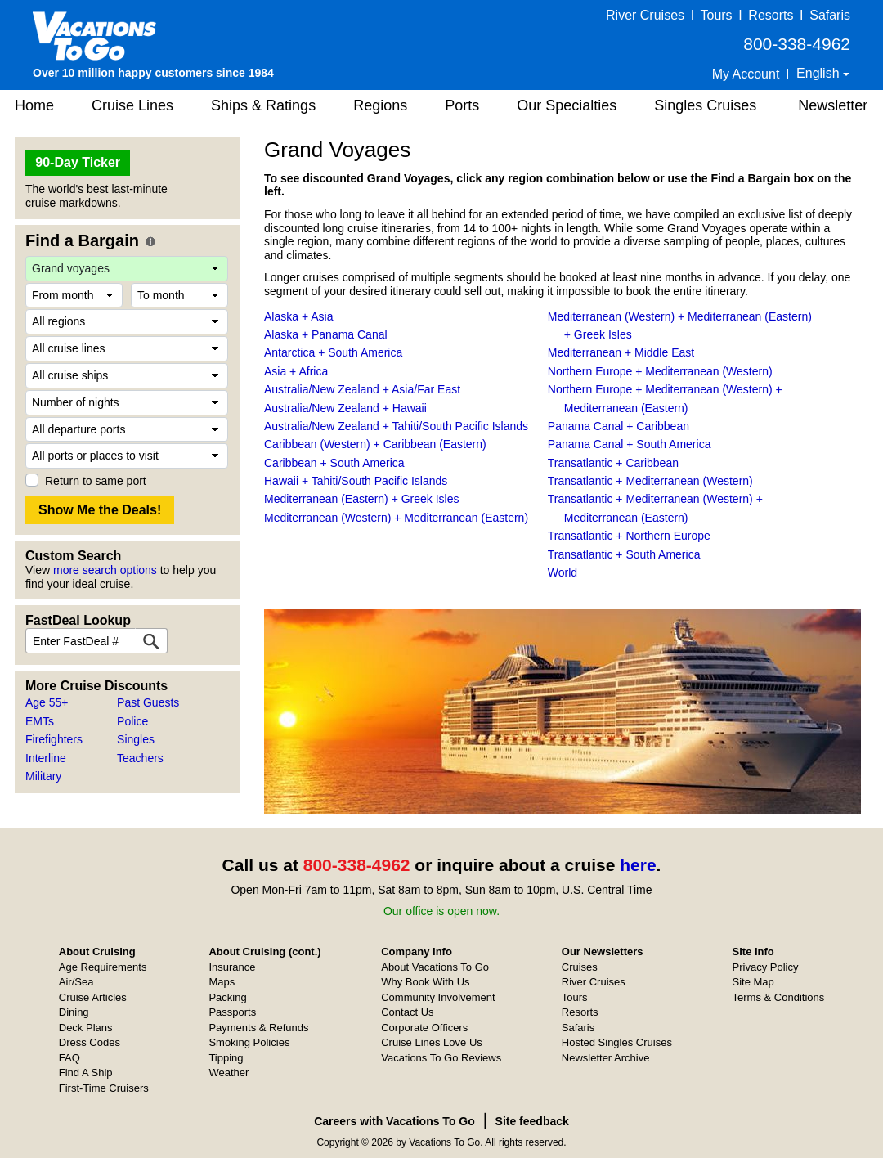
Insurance (231, 967)
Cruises (580, 967)
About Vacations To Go (435, 967)
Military (43, 776)
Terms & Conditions (779, 997)
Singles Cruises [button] (705, 105)
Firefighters (54, 739)
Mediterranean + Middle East (621, 352)
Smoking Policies (248, 1042)
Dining (74, 1012)
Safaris (829, 15)
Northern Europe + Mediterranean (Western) (660, 371)
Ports (462, 105)
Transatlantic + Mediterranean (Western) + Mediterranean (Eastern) (655, 507)
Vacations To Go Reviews (441, 1058)
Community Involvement (438, 997)
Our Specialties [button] (566, 105)
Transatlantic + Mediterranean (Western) (650, 480)
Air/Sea (76, 982)
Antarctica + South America (333, 352)
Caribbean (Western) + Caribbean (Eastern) (375, 444)
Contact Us (407, 1012)
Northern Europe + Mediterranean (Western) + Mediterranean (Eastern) (665, 398)
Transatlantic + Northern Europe (629, 535)
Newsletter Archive (606, 1058)
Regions (380, 105)
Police (132, 721)
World (562, 572)
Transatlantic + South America (624, 554)
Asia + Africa (296, 371)
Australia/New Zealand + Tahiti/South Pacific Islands (396, 426)
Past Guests (148, 702)
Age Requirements (103, 967)
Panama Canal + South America (629, 444)
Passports (232, 1012)
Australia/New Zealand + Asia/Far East (362, 389)
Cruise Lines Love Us (431, 1042)
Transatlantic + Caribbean (613, 462)
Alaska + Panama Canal (326, 334)
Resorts (770, 15)
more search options (105, 570)
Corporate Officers (424, 1027)
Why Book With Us (425, 982)
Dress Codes (89, 1042)
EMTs (39, 721)
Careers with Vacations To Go (394, 1121)
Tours (716, 15)
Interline (45, 758)
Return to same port (95, 480)
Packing (227, 997)
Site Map (753, 982)
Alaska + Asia (298, 316)
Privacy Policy (766, 967)
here (638, 864)
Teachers (140, 758)
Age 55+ (47, 702)
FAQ (69, 1058)
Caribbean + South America (334, 462)
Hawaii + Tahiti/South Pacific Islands (355, 480)
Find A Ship (86, 1072)
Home (34, 105)
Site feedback (532, 1121)
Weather (228, 1072)
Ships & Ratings (263, 105)
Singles (136, 739)
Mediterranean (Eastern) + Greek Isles (361, 498)
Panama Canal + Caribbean (618, 426)
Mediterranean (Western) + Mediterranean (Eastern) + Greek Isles (680, 325)
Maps (221, 982)
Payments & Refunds (258, 1027)
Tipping (225, 1058)
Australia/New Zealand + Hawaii (345, 408)
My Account (746, 74)
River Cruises (645, 15)
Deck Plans (86, 1027)
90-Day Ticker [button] (77, 162)
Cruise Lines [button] (132, 105)
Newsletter (832, 105)
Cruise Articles (93, 997)
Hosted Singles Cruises (617, 1042)
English (819, 73)
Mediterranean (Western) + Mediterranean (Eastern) (396, 517)
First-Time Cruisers (104, 1088)
